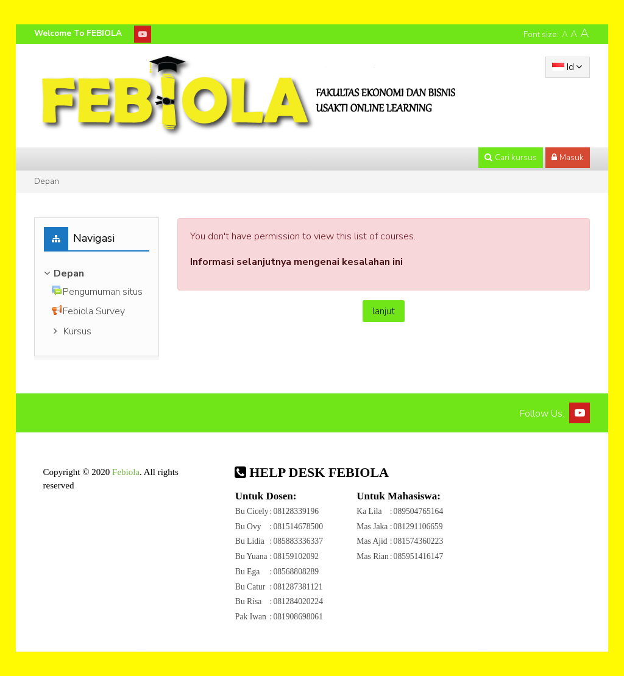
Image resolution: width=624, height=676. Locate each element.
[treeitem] (97, 273)
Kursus (77, 331)
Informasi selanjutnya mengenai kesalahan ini (296, 262)
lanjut (383, 311)
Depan (46, 181)
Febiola (126, 472)
